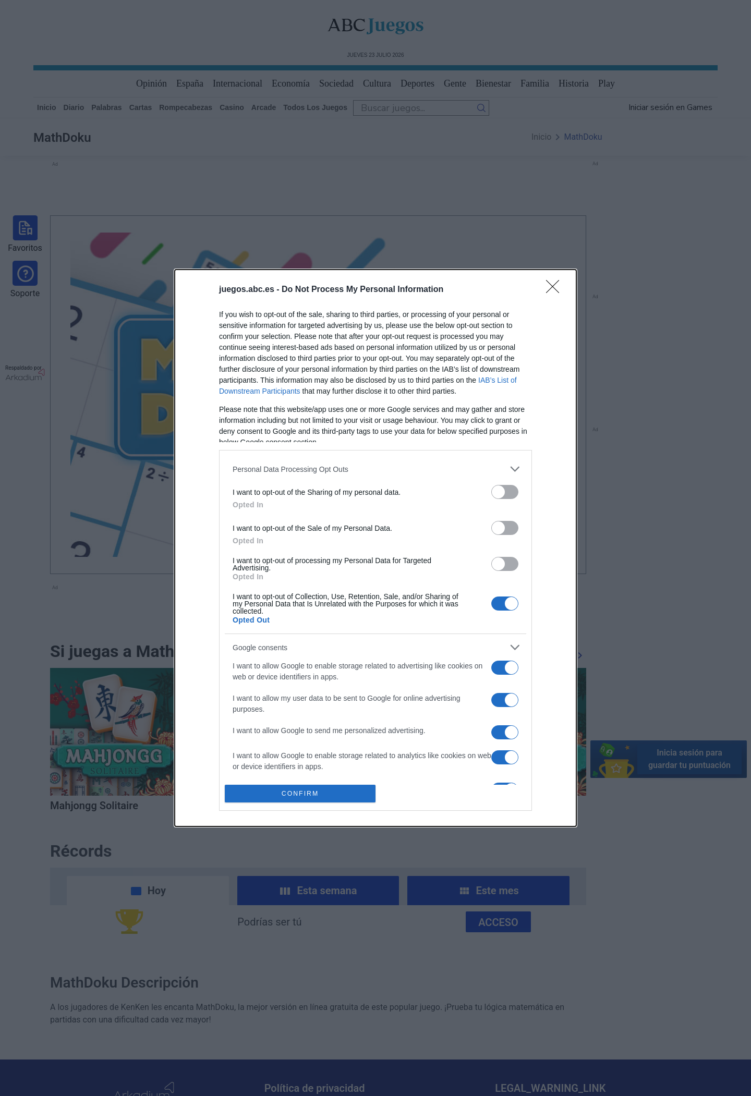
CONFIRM (300, 793)
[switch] (504, 492)
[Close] (556, 290)
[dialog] (375, 548)
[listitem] (375, 469)
